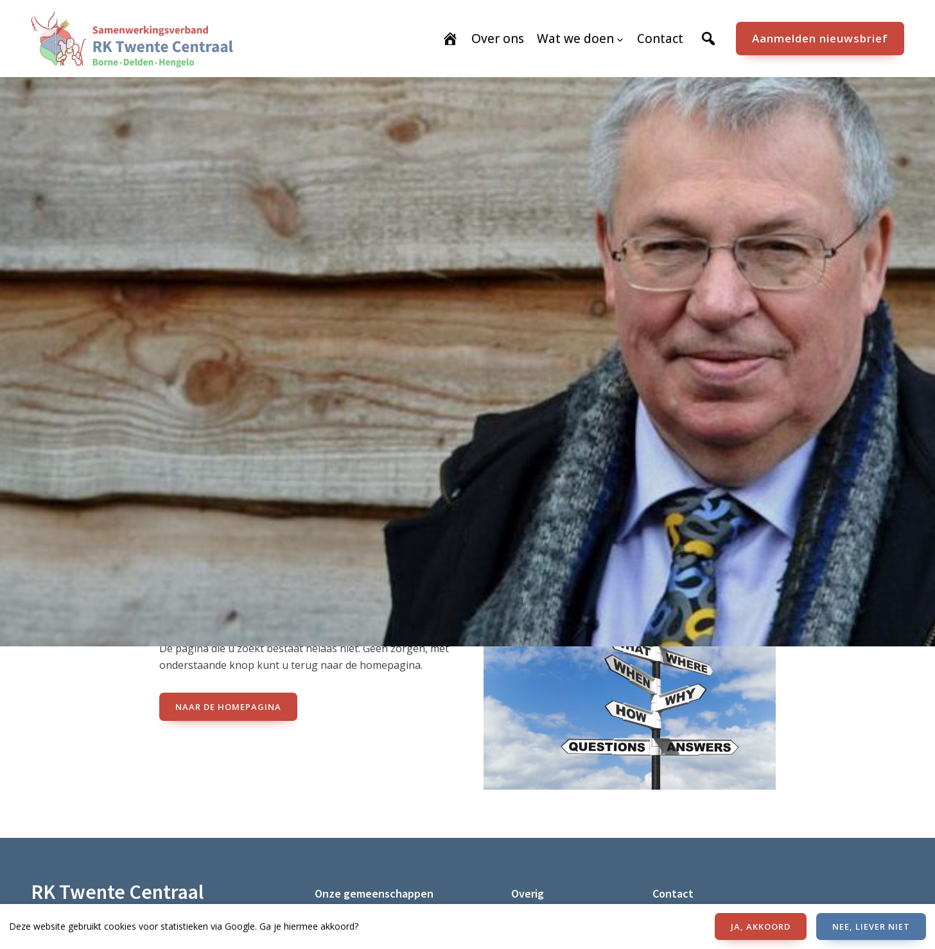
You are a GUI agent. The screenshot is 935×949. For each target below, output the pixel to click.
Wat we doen (575, 38)
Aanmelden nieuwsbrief (820, 38)
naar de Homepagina (228, 706)
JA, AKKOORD (761, 926)
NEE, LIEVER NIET (871, 926)
